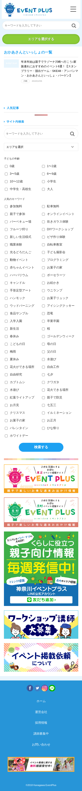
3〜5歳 (12, 173)
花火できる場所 (55, 389)
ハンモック (15, 298)
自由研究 (13, 374)
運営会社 (41, 712)
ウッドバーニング (19, 305)
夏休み (12, 359)
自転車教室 (52, 244)
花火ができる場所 (19, 367)
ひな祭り (50, 428)
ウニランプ (52, 290)
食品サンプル (16, 313)
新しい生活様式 (18, 237)
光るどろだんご (18, 252)
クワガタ (50, 382)
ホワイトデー (16, 435)
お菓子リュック (55, 298)
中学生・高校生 (18, 189)
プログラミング (55, 259)
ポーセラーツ (53, 275)
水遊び (49, 359)
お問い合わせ (41, 744)
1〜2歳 (49, 166)
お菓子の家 (52, 267)
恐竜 (47, 313)
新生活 (12, 328)
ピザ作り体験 (53, 237)
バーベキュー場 (18, 221)
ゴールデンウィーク (58, 336)
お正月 (49, 420)
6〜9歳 (49, 173)
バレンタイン (16, 428)
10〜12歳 (14, 181)
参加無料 (13, 206)
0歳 (10, 166)
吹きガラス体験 (55, 221)
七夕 (47, 374)
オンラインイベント (58, 214)
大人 (47, 189)
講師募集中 (41, 733)
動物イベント (16, 259)
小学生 (49, 181)
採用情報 (41, 722)
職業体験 (13, 244)
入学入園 (13, 321)
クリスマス (15, 412)
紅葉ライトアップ (19, 397)
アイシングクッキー (58, 305)
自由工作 (50, 367)
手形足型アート (18, 290)
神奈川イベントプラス (28, 10)
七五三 (49, 405)
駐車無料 (50, 206)
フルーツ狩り (16, 229)
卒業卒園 (50, 321)
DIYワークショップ (57, 229)
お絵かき (50, 282)
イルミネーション (57, 412)
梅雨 (10, 351)
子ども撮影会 (53, 252)
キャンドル (15, 282)
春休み (12, 336)
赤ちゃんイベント (19, 267)
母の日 (49, 344)
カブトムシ (15, 382)
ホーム (41, 701)
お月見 (12, 405)
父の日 (49, 351)
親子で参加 (15, 214)
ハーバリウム (16, 275)
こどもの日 (15, 344)
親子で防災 (52, 397)
